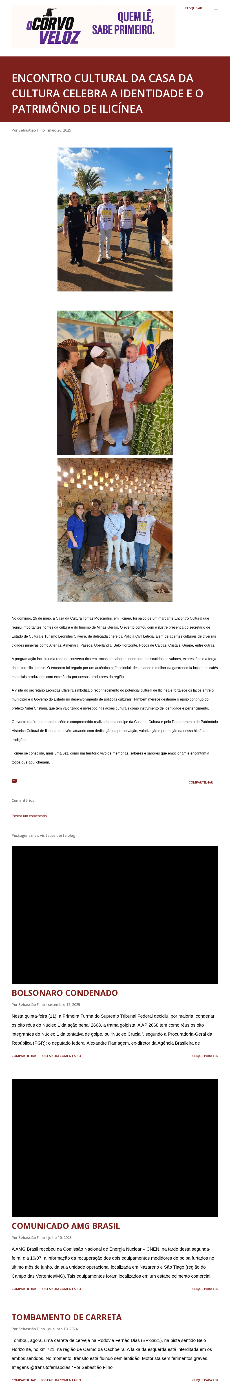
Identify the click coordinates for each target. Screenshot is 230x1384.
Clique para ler (205, 1056)
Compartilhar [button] (201, 782)
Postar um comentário (29, 816)
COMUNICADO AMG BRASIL (66, 1225)
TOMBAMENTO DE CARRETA (67, 1317)
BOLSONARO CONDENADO (65, 992)
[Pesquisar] (193, 8)
